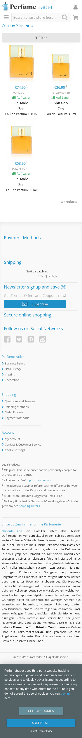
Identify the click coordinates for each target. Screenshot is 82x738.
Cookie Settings (15, 450)
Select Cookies (41, 711)
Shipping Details (29, 506)
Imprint (10, 374)
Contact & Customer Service (23, 444)
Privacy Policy (45, 731)
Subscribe (35, 304)
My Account (12, 439)
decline (66, 693)
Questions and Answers (20, 401)
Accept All (41, 723)
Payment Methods (17, 418)
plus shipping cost (40, 480)
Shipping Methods (17, 407)
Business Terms (15, 363)
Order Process (14, 412)
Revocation (12, 380)
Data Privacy (13, 369)
